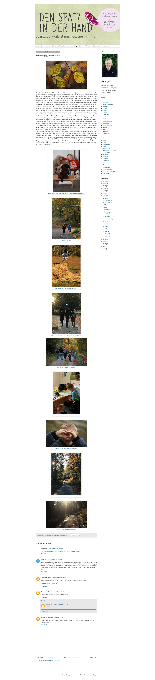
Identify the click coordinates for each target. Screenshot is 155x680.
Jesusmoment (107, 136)
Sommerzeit (106, 160)
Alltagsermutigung (108, 104)
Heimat (105, 127)
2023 (104, 186)
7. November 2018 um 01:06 (60, 577)
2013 (104, 249)
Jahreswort (106, 134)
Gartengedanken (107, 121)
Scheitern (105, 156)
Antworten (44, 554)
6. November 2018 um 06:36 (54, 559)
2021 (104, 191)
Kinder (104, 140)
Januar (107, 236)
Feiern (104, 117)
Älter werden (106, 173)
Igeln (105, 207)
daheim (38, 46)
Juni (106, 226)
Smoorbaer (44, 592)
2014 (104, 246)
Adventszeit (106, 102)
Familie (105, 112)
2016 (104, 241)
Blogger (94, 675)
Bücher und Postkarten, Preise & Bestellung (64, 46)
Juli (106, 224)
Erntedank (106, 110)
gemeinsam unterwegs (109, 171)
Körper (105, 142)
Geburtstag (106, 123)
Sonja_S (43, 559)
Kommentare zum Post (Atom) (51, 660)
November (108, 202)
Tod (104, 163)
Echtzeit (105, 108)
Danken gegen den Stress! (109, 212)
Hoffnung (105, 131)
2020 (104, 193)
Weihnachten (106, 167)
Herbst (104, 129)
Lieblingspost (106, 144)
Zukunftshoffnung (107, 169)
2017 (104, 239)
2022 (104, 188)
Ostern (105, 146)
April (106, 229)
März (106, 231)
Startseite (66, 657)
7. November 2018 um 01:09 (56, 592)
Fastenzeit (106, 114)
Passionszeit (106, 148)
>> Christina (46, 46)
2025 (104, 181)
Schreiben (105, 158)
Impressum (106, 46)
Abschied (105, 100)
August (107, 221)
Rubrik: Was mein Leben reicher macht (109, 151)
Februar (107, 233)
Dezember (108, 200)
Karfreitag (105, 138)
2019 (104, 195)
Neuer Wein (107, 209)
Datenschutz (96, 46)
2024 (104, 183)
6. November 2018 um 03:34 (55, 548)
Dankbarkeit (106, 106)
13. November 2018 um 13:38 (54, 617)
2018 (104, 198)
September (108, 219)
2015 (104, 244)
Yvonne (48, 604)
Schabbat (105, 154)
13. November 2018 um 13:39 (59, 604)
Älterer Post (93, 657)
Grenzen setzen (107, 125)
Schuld (106, 204)
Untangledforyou (46, 577)
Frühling (105, 119)
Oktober (107, 216)
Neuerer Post (40, 657)
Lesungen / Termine (84, 46)
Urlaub (104, 165)
